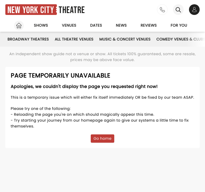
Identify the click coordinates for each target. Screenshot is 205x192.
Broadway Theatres (28, 39)
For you (179, 25)
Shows (41, 25)
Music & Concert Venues (125, 39)
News (121, 25)
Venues (69, 25)
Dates (96, 25)
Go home (102, 138)
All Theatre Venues (74, 39)
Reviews (149, 25)
